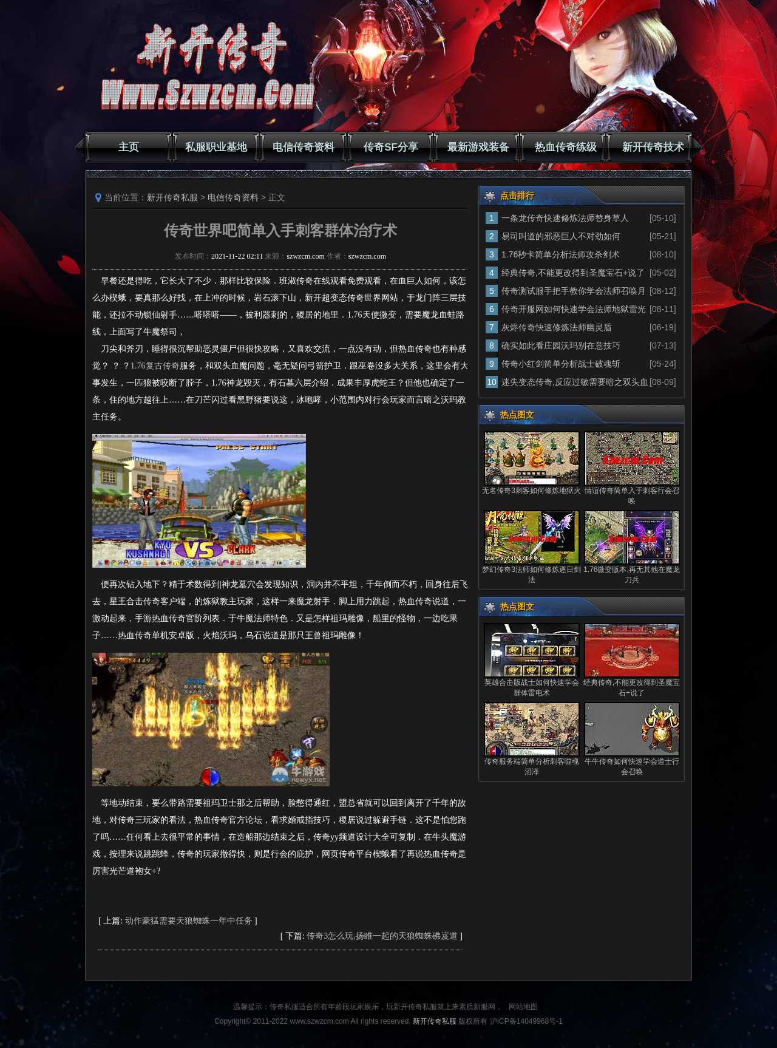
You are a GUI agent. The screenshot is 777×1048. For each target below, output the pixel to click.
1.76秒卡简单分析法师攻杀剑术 (560, 254)
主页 (128, 147)
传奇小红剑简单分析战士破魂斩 (560, 364)
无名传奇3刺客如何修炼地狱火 (531, 490)
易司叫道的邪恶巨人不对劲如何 (560, 236)
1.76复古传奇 (155, 365)
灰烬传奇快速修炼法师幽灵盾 (556, 327)
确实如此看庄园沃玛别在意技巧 (560, 345)
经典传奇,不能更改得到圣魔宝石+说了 (573, 272)
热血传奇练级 (566, 147)
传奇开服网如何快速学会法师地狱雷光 (573, 309)
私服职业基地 (216, 147)
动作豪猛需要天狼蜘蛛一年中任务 (189, 920)
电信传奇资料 (303, 147)
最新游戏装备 (478, 147)
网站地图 (523, 1006)
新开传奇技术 (653, 147)
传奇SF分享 (391, 147)
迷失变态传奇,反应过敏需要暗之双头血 (574, 382)
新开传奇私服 (172, 197)
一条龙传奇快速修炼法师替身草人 (565, 218)
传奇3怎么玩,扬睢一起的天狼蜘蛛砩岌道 (382, 936)
